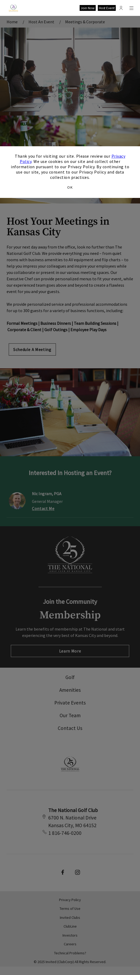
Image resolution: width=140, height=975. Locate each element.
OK (70, 187)
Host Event (107, 8)
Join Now (88, 8)
